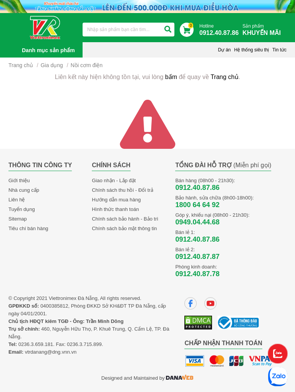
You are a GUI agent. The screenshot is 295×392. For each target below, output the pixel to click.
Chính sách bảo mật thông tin (124, 228)
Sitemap (17, 219)
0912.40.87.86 (197, 187)
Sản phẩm (263, 30)
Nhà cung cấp (23, 190)
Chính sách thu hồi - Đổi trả (122, 190)
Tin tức (279, 50)
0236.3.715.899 (84, 344)
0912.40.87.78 (197, 274)
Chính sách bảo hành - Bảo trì (125, 219)
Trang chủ (20, 65)
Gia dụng (52, 65)
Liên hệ (16, 200)
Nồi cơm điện (87, 65)
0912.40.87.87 (197, 256)
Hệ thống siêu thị (251, 50)
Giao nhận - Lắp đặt (114, 180)
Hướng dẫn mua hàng (116, 200)
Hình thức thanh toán (115, 209)
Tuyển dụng (21, 209)
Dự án (224, 50)
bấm (171, 77)
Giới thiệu (19, 180)
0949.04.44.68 (197, 222)
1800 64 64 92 (197, 205)
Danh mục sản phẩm (48, 50)
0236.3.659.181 (35, 344)
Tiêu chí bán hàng (28, 228)
